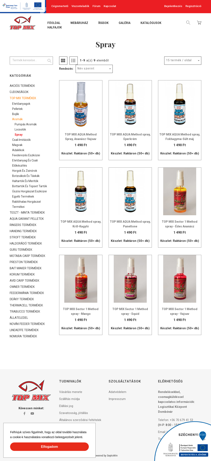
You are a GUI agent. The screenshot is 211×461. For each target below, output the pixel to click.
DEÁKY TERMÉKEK (22, 299)
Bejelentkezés (173, 6)
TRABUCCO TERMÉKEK (25, 311)
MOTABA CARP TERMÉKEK (27, 256)
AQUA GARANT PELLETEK (27, 218)
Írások (103, 23)
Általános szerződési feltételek (80, 420)
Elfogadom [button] (49, 446)
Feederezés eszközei (26, 155)
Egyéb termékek (23, 196)
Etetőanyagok (21, 103)
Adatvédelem (117, 392)
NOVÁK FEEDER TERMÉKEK (27, 324)
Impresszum (117, 399)
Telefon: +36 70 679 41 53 (175, 420)
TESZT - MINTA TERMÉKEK (27, 212)
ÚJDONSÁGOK (19, 92)
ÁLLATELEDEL (19, 317)
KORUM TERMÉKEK (22, 274)
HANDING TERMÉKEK (23, 231)
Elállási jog (66, 406)
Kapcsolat (110, 6)
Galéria (124, 23)
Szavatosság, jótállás (73, 413)
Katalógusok (151, 23)
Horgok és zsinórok (24, 170)
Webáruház (79, 23)
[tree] (31, 211)
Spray (18, 134)
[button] (84, 437)
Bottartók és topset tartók (29, 186)
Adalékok (18, 150)
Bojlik (15, 114)
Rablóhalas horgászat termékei (26, 204)
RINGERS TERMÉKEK (23, 225)
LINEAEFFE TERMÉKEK (24, 330)
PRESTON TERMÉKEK (24, 262)
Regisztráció (193, 6)
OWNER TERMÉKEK (22, 286)
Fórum (96, 6)
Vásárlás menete (70, 392)
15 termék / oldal (179, 60)
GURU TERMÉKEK (21, 249)
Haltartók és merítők (25, 181)
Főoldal (53, 23)
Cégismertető (59, 6)
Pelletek (17, 109)
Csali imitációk (21, 139)
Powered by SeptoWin (105, 455)
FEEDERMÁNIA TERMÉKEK (27, 293)
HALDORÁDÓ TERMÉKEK (26, 243)
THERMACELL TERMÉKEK (26, 305)
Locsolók (20, 129)
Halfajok (54, 27)
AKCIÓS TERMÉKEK (22, 85)
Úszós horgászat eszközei (29, 191)
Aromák (17, 119)
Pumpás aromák (26, 124)
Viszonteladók (80, 6)
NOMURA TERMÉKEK (23, 336)
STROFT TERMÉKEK (23, 237)
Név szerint (85, 68)
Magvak (17, 145)
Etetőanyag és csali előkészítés (25, 163)
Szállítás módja (69, 399)
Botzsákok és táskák (26, 176)
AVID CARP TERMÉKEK (24, 280)
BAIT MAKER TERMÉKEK (25, 268)
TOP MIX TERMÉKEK (23, 98)
